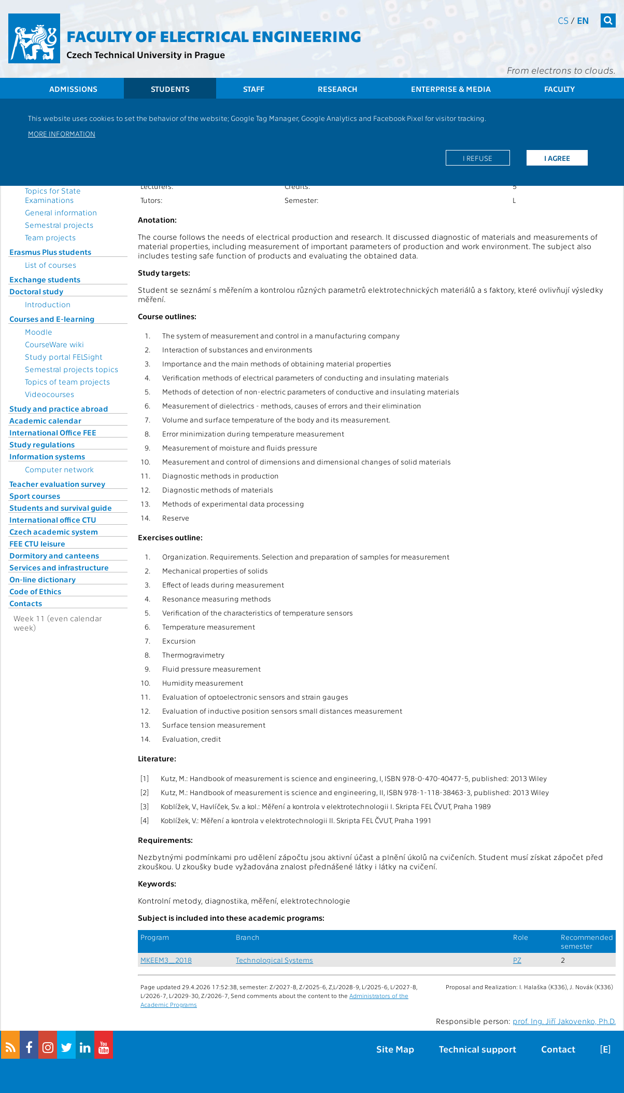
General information (61, 212)
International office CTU (52, 519)
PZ (517, 959)
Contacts (25, 603)
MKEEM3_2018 (166, 959)
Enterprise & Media (451, 88)
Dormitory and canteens (54, 555)
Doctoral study (36, 291)
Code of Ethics (35, 591)
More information (61, 133)
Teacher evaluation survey (57, 483)
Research (338, 88)
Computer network (59, 469)
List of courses (50, 264)
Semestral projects (59, 224)
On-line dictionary (42, 579)
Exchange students (44, 279)
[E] (605, 1048)
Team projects (50, 237)
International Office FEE (52, 432)
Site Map (395, 1048)
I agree (557, 158)
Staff (253, 88)
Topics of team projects (67, 381)
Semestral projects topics (71, 369)
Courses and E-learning (51, 318)
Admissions (73, 88)
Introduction (47, 304)
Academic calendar (45, 420)
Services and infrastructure (59, 567)
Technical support (477, 1048)
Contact (558, 1048)
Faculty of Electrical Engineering (213, 35)
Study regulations (42, 444)
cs (563, 20)
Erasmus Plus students (50, 251)
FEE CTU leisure (37, 543)
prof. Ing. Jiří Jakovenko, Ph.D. (564, 1021)
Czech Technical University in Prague (145, 54)
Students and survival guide (60, 507)
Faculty (559, 88)
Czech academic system (53, 531)
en (583, 20)
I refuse (477, 158)
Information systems (47, 456)
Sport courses (34, 495)
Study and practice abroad (58, 408)
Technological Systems (274, 959)
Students (170, 88)
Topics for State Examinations (53, 195)
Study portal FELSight (64, 356)
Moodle (38, 331)
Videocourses (49, 394)
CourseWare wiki (54, 344)
